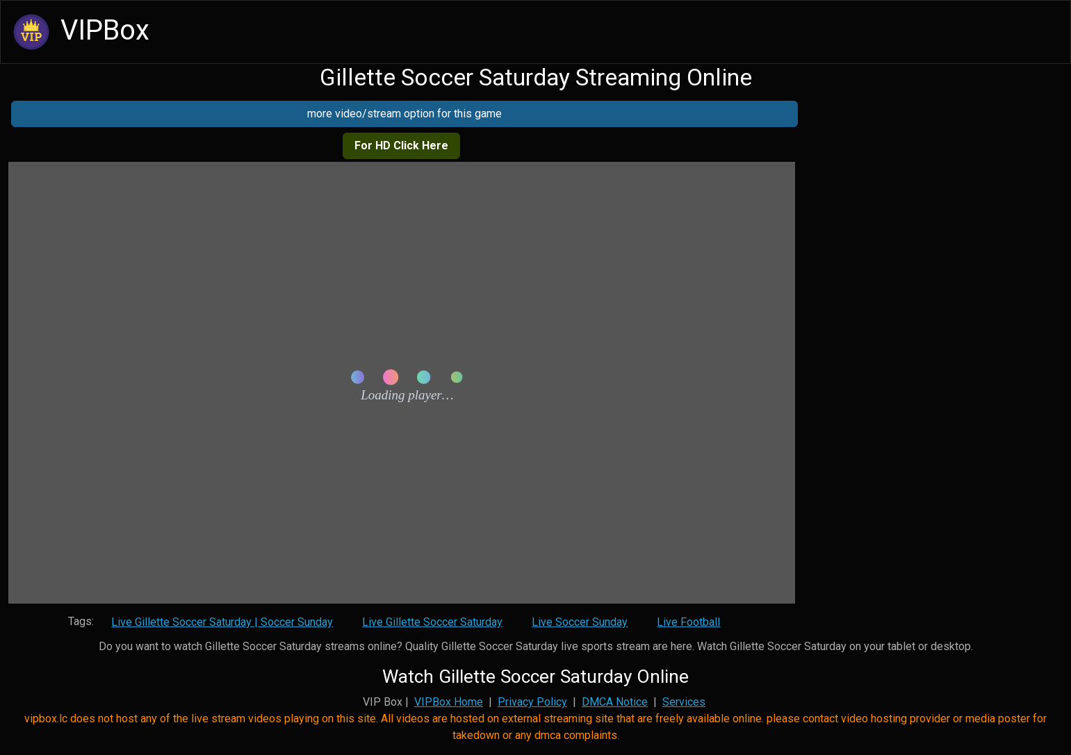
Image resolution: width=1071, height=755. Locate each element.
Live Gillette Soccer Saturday (432, 622)
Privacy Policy (532, 701)
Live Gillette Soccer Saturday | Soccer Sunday (222, 622)
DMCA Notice (615, 701)
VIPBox (79, 32)
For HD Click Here (401, 145)
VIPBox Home (448, 701)
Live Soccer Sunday (580, 622)
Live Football (688, 622)
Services (683, 701)
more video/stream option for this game (404, 113)
